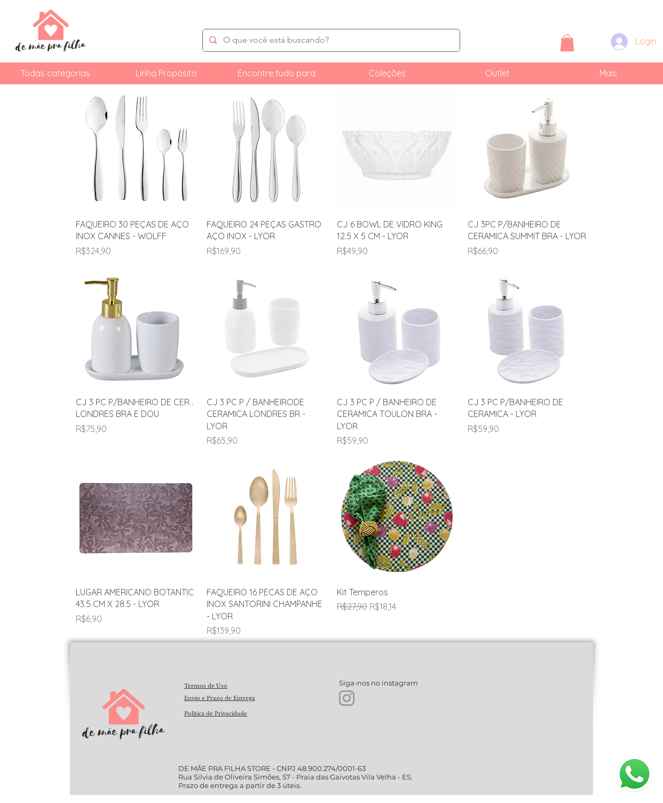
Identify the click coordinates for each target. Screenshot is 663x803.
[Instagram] (346, 698)
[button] (567, 42)
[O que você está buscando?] (330, 40)
